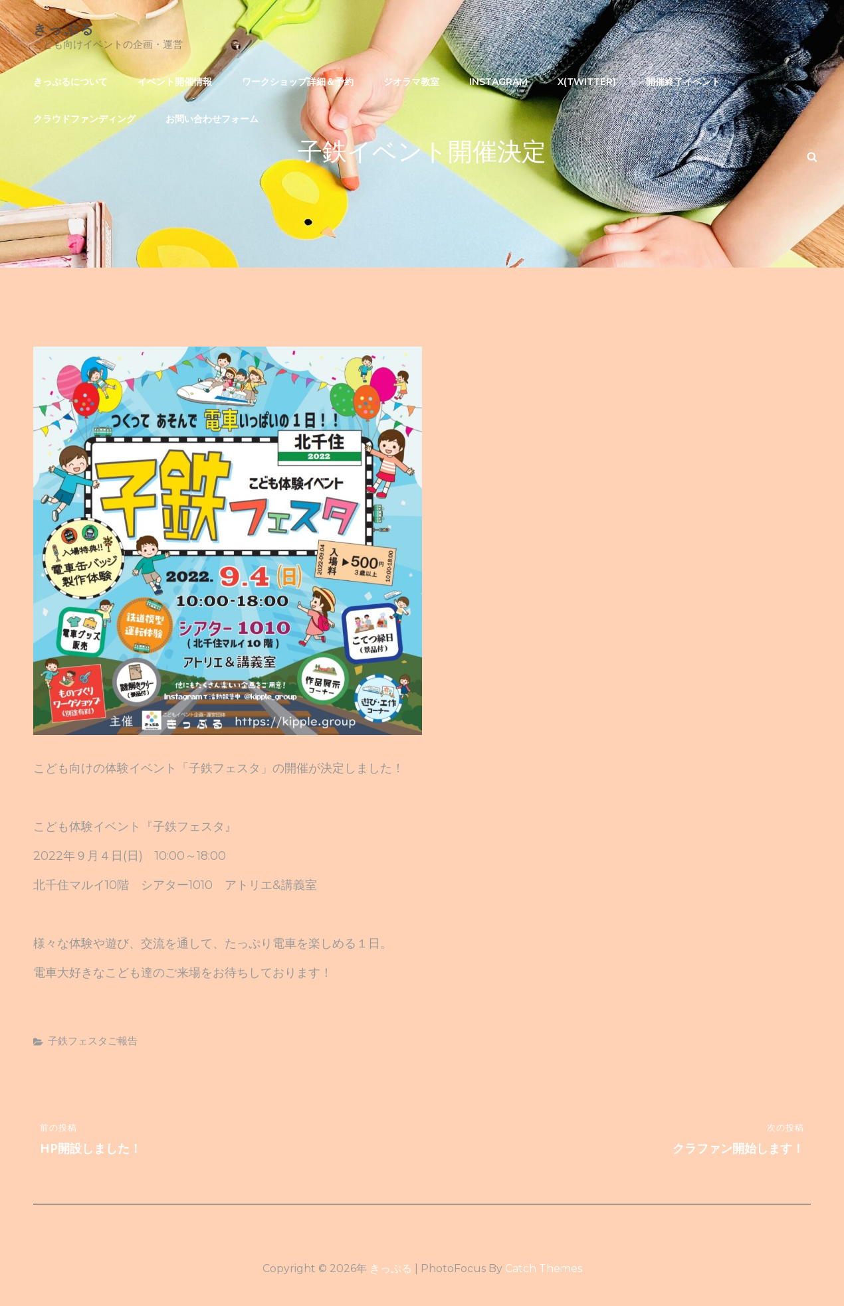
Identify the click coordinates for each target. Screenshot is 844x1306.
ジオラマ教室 (411, 82)
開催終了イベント (683, 82)
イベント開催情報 (175, 82)
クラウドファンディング (84, 119)
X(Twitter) (587, 82)
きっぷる (64, 28)
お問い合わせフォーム (212, 119)
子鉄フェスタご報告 (93, 1040)
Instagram (498, 82)
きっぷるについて (70, 82)
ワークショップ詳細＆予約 (298, 82)
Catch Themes (543, 1268)
